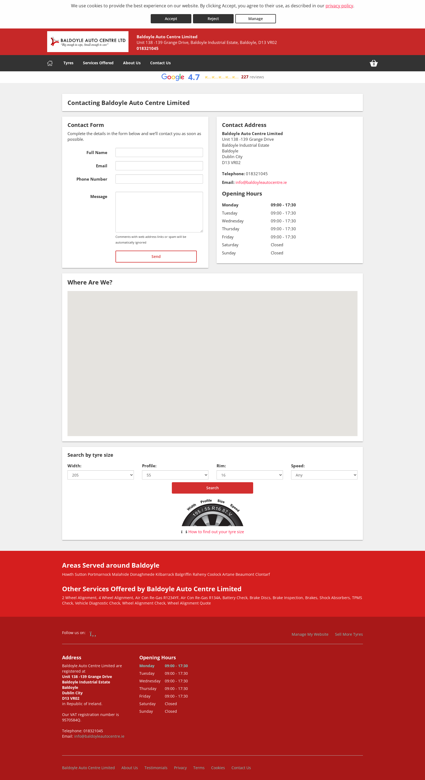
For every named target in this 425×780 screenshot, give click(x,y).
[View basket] (374, 60)
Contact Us (160, 60)
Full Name (96, 149)
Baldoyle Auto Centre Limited (88, 765)
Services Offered (98, 60)
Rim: (221, 463)
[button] (212, 356)
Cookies (218, 765)
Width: (74, 463)
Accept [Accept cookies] (171, 15)
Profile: (149, 463)
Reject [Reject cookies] (213, 15)
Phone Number (91, 176)
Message (98, 193)
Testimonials (156, 765)
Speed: (298, 463)
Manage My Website (310, 631)
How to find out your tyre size (212, 529)
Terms (199, 765)
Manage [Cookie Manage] (255, 15)
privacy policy (339, 6)
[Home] (50, 60)
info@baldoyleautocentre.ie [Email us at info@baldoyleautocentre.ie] (261, 179)
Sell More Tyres (349, 631)
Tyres (68, 60)
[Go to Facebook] (93, 631)
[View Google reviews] (212, 74)
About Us (132, 60)
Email (101, 163)
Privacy (180, 765)
